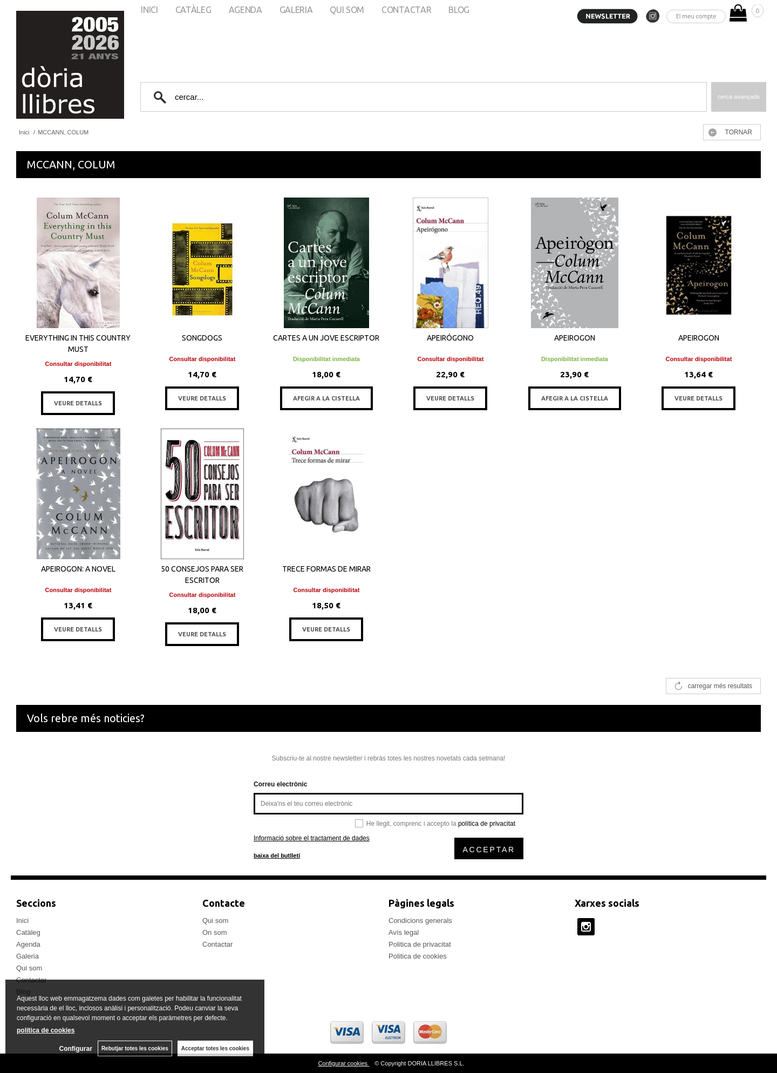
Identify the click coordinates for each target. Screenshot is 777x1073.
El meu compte (696, 16)
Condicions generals (420, 920)
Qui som (29, 968)
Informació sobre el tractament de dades (312, 838)
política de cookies (45, 1030)
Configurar (75, 1048)
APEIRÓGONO (450, 338)
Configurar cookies (343, 1063)
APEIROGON (574, 338)
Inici (22, 920)
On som (214, 932)
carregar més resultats (720, 686)
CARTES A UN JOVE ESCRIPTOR (326, 338)
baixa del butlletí (277, 855)
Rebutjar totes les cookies (134, 1048)
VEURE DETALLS (78, 403)
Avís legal (403, 932)
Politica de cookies (417, 956)
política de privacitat (486, 823)
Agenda (28, 944)
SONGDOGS (202, 338)
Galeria (27, 956)
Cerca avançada (739, 96)
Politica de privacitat (419, 944)
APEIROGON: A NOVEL (78, 569)
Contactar (217, 944)
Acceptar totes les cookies (215, 1048)
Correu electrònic (280, 784)
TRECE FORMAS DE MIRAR (326, 569)
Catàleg (28, 932)
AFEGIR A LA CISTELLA (326, 398)
